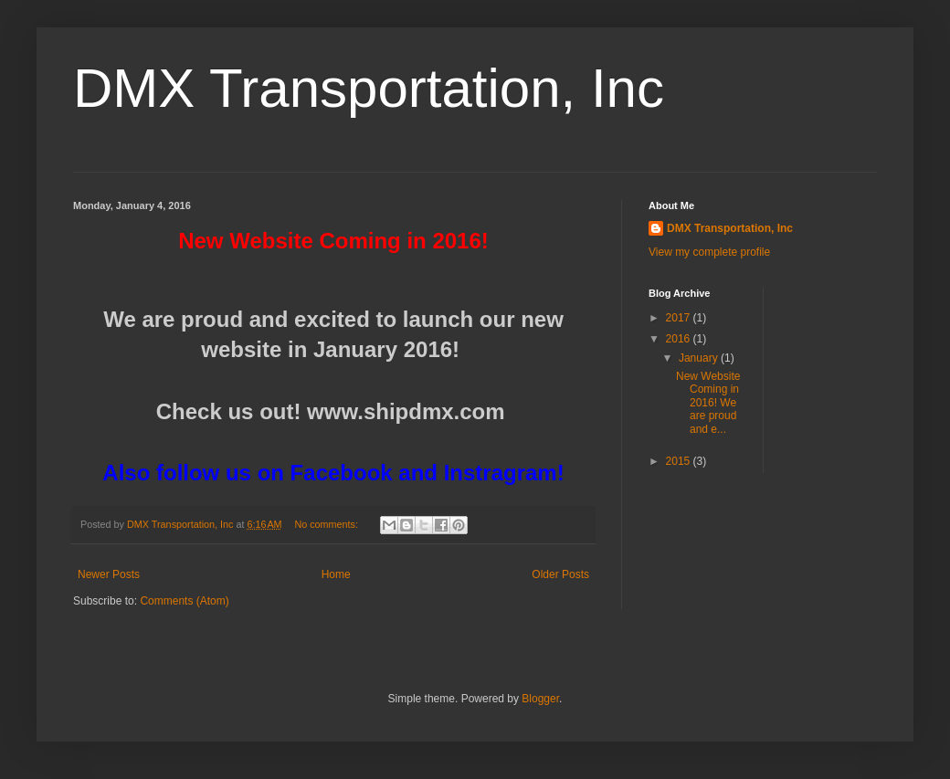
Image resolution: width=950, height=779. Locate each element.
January (700, 358)
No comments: (327, 524)
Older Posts (560, 574)
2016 (679, 338)
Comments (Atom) (184, 601)
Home (336, 574)
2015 (679, 461)
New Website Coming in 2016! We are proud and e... (708, 403)
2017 (679, 317)
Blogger (540, 698)
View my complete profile (709, 252)
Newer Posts (109, 574)
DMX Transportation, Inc (368, 88)
